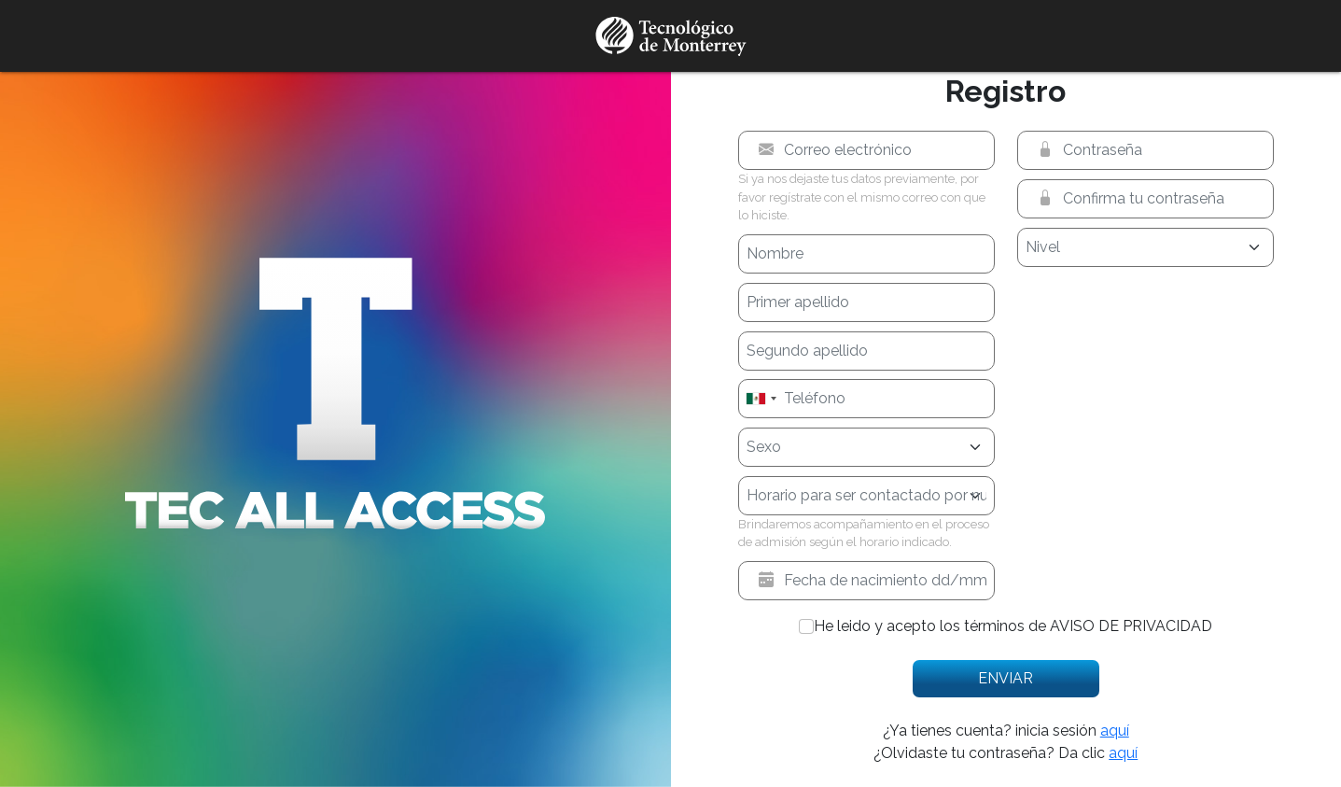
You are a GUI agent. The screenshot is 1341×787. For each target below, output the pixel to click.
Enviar (1005, 678)
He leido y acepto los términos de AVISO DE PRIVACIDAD (1013, 626)
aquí (1114, 730)
